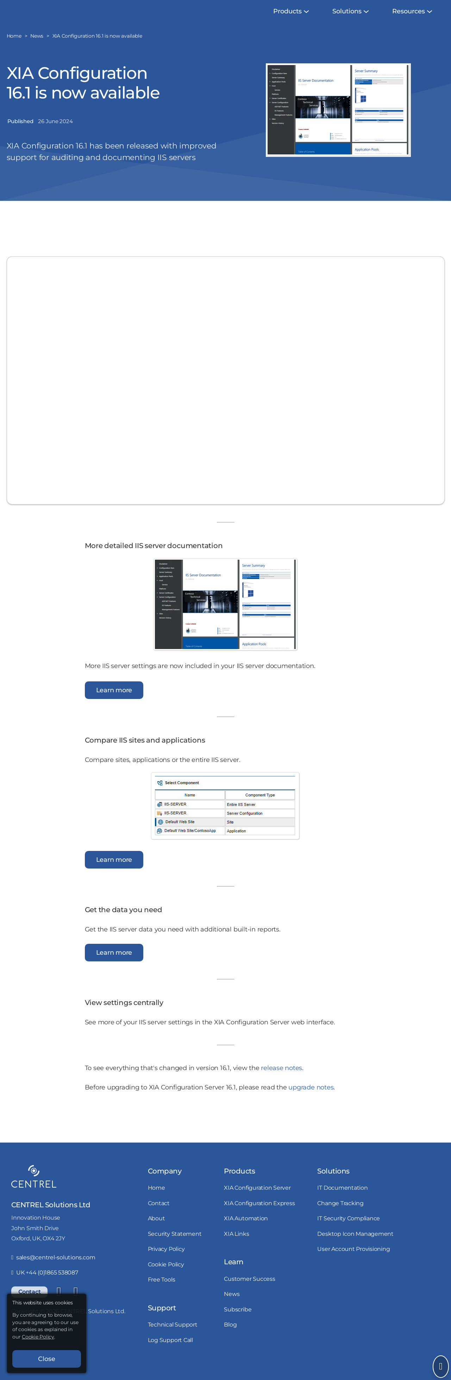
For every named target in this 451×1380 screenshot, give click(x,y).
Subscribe (237, 1321)
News (231, 1306)
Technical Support (173, 1336)
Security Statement (175, 1245)
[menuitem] (287, 24)
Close (46, 1359)
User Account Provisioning (353, 1261)
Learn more (114, 702)
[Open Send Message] (441, 1366)
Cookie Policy (166, 1276)
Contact (159, 1215)
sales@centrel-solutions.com (53, 1269)
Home (156, 1199)
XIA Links (236, 1245)
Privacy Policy (166, 1261)
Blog (230, 1336)
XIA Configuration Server (257, 1199)
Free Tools (161, 1291)
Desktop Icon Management (355, 1245)
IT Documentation (342, 1199)
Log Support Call (170, 1352)
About (156, 1230)
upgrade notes (310, 1100)
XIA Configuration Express (259, 1215)
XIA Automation (246, 1230)
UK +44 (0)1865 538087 (44, 1284)
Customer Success (249, 1291)
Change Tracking (340, 1215)
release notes (281, 1080)
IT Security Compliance (348, 1230)
